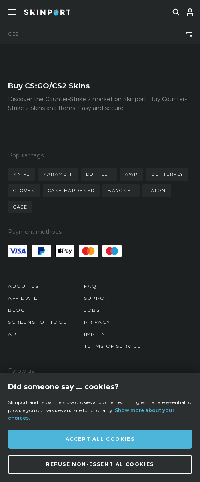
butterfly (167, 174)
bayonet (121, 190)
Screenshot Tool (37, 322)
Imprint (96, 334)
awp (131, 174)
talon (157, 190)
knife (21, 174)
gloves (24, 190)
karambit (58, 174)
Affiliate (23, 298)
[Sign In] (190, 12)
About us (23, 286)
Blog (16, 310)
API (13, 334)
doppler (99, 174)
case (20, 207)
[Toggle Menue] (12, 12)
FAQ (90, 286)
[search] (176, 12)
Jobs (92, 310)
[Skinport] (47, 12)
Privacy (97, 322)
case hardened (71, 190)
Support (98, 298)
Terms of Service (113, 346)
